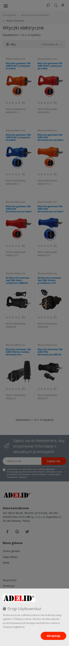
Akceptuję (53, 636)
